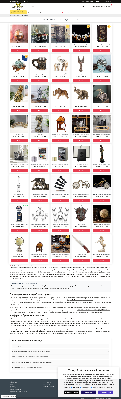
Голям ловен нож (81, 254)
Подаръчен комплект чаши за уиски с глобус (81, 44)
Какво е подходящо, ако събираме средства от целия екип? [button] (28, 345)
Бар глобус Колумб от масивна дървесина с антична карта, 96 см (61, 134)
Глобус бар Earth (19, 44)
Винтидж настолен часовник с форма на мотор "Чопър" (102, 194)
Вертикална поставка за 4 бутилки (61, 194)
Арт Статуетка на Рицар (40, 104)
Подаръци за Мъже (19, 15)
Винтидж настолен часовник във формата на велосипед (81, 194)
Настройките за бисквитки (9, 396)
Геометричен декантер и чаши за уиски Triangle (61, 224)
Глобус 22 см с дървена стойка (102, 224)
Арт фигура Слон (19, 134)
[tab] (60, 345)
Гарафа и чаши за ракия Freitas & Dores (40, 224)
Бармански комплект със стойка (19, 164)
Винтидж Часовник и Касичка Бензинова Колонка (19, 224)
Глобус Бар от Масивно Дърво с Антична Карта (40, 254)
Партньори (108, 388)
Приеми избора (88, 392)
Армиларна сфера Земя (102, 74)
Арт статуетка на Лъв (19, 104)
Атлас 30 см (40, 134)
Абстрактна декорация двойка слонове (61, 74)
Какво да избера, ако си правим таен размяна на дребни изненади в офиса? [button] (32, 362)
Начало (11, 15)
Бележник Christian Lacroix (81, 164)
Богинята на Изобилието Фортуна (102, 164)
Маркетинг (84, 388)
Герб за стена (81, 224)
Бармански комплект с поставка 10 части (81, 134)
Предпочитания (97, 388)
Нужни (67, 388)
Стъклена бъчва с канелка (19, 74)
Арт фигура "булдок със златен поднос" (102, 104)
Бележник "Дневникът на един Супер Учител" (40, 164)
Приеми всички (105, 392)
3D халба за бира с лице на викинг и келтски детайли (40, 74)
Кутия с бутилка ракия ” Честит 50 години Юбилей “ (61, 44)
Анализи (75, 388)
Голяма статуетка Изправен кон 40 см (102, 254)
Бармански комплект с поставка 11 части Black (102, 134)
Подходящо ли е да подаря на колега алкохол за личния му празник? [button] (31, 351)
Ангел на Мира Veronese (81, 74)
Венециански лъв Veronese (40, 194)
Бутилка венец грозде (19, 194)
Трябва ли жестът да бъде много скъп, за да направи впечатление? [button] (30, 356)
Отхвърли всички (71, 392)
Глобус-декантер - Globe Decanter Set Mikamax (61, 254)
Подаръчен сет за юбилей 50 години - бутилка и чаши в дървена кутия (102, 44)
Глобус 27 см (19, 254)
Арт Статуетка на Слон (60, 104)
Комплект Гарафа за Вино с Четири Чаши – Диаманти (40, 44)
